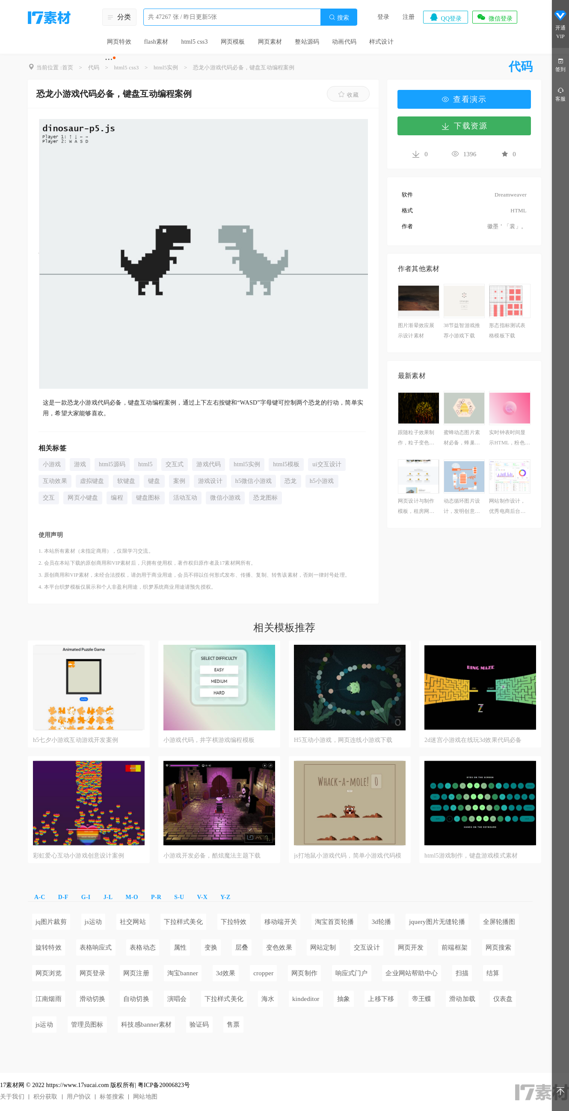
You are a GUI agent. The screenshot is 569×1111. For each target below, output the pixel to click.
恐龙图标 (265, 497)
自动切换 (136, 998)
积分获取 (45, 1096)
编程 (117, 497)
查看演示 (464, 99)
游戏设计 (210, 481)
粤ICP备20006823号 (164, 1085)
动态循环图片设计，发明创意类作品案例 (462, 507)
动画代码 (344, 42)
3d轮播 (381, 921)
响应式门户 (351, 973)
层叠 (241, 947)
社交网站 (133, 921)
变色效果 (279, 947)
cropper (263, 973)
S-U (179, 897)
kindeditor (306, 998)
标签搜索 (112, 1096)
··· (109, 59)
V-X (202, 897)
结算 (492, 973)
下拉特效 (234, 921)
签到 (560, 64)
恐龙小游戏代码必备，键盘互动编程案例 (244, 67)
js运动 (93, 921)
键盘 (154, 481)
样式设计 (381, 42)
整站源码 (307, 42)
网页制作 (304, 973)
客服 (560, 94)
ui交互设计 (326, 464)
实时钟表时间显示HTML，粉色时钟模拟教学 (509, 438)
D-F (63, 897)
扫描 (462, 973)
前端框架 (455, 947)
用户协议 (79, 1096)
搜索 (339, 17)
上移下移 (381, 998)
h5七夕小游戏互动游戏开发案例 (75, 740)
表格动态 (143, 947)
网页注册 (136, 973)
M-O (131, 897)
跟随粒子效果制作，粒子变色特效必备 (416, 438)
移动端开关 (280, 921)
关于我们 (12, 1096)
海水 (267, 998)
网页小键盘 (83, 497)
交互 (49, 497)
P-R (156, 897)
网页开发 (411, 947)
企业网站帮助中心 (411, 973)
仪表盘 (503, 998)
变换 (210, 947)
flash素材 (156, 42)
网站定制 (323, 947)
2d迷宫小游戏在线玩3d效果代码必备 (473, 740)
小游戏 (52, 464)
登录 (383, 17)
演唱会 (177, 998)
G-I (86, 897)
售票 (233, 1024)
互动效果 (55, 481)
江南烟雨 (49, 998)
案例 (179, 481)
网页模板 (233, 42)
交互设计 (367, 947)
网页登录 (93, 973)
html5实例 (166, 67)
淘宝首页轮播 (334, 921)
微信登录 (495, 17)
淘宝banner (182, 973)
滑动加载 (462, 998)
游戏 (80, 464)
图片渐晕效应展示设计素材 (416, 330)
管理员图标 (87, 1024)
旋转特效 (49, 947)
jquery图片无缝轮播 (437, 921)
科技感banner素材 (146, 1024)
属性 (180, 947)
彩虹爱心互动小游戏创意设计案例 (78, 855)
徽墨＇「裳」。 (507, 226)
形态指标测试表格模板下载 (507, 330)
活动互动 (185, 497)
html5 (145, 464)
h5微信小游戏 (253, 481)
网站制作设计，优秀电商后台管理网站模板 (507, 507)
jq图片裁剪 (51, 921)
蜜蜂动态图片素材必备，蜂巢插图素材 (462, 438)
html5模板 (286, 464)
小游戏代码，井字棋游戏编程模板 (209, 740)
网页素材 (270, 42)
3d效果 (226, 973)
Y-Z (225, 897)
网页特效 (119, 42)
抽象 (343, 998)
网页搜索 (499, 947)
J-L (108, 897)
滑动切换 (93, 998)
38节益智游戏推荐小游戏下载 (462, 330)
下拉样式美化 (183, 921)
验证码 (199, 1024)
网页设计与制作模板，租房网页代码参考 (416, 507)
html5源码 (112, 464)
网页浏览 (49, 973)
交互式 (175, 464)
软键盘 (126, 481)
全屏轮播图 (499, 921)
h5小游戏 (322, 481)
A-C (39, 897)
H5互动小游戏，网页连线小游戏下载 (343, 740)
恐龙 (290, 481)
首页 (67, 67)
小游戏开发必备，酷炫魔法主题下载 (212, 855)
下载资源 (464, 126)
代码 (93, 67)
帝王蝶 (422, 998)
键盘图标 (148, 497)
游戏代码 (208, 464)
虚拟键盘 (92, 481)
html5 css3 (194, 42)
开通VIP (560, 24)
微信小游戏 (225, 497)
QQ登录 (445, 17)
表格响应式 (96, 947)
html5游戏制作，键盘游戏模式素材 (471, 855)
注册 (409, 17)
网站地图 (145, 1096)
